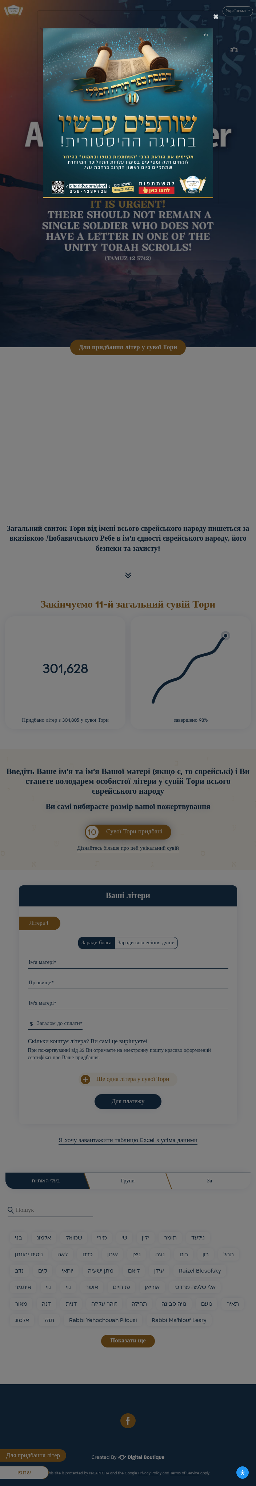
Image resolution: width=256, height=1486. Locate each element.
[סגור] (215, 17)
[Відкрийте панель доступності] (242, 1472)
